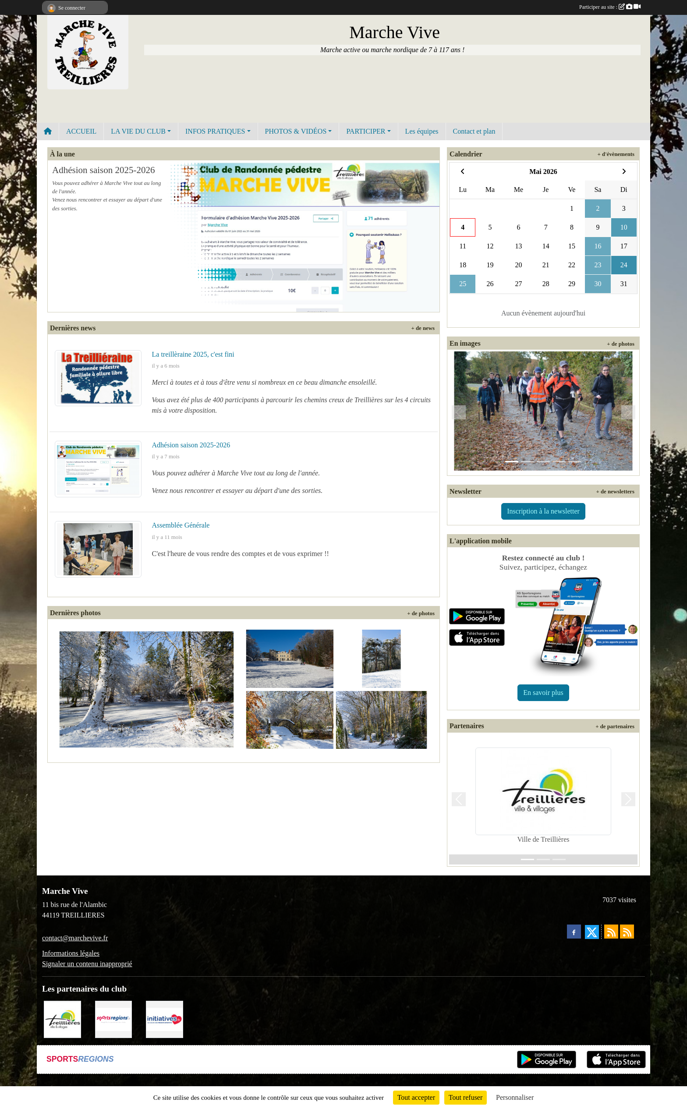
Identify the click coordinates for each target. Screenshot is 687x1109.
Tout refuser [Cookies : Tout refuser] (466, 1097)
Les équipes (422, 131)
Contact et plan (474, 131)
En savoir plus (543, 692)
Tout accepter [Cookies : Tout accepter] (416, 1097)
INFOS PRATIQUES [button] (215, 131)
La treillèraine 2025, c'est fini (193, 354)
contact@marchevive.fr (75, 938)
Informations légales (70, 953)
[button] (458, 412)
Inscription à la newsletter (543, 511)
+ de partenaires (614, 726)
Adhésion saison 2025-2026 (103, 170)
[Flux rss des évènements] (627, 932)
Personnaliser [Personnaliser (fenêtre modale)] (515, 1097)
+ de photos (421, 613)
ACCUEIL (81, 131)
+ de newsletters (615, 492)
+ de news (423, 328)
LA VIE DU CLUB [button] (138, 131)
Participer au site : (610, 7)
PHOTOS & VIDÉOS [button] (296, 131)
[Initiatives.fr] (164, 1018)
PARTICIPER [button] (365, 131)
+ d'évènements (616, 154)
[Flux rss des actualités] (611, 932)
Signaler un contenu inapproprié (87, 963)
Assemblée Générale (181, 525)
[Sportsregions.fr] (113, 1018)
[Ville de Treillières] (62, 1018)
